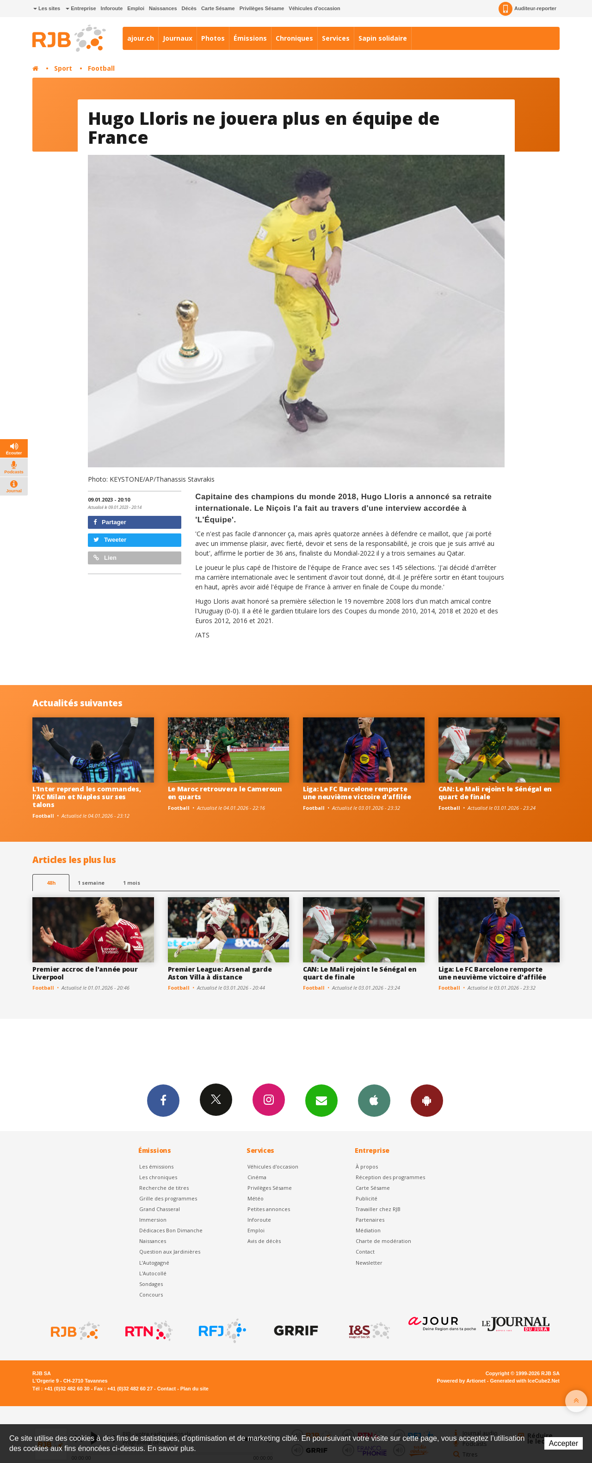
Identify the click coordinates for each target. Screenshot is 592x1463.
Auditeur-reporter (527, 9)
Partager (109, 522)
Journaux (177, 38)
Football (101, 68)
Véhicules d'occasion (314, 8)
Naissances (163, 8)
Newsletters (321, 1100)
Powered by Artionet (461, 1380)
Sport (63, 68)
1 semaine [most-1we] (91, 882)
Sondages (151, 1284)
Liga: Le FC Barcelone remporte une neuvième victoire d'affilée (357, 792)
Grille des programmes (168, 1198)
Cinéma (256, 1177)
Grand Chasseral (159, 1209)
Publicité (366, 1198)
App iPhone (374, 1100)
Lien (105, 557)
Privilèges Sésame (262, 8)
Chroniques (294, 38)
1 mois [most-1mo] (131, 882)
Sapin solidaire (382, 38)
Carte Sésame (218, 8)
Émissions (250, 38)
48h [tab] (51, 882)
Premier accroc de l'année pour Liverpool (85, 973)
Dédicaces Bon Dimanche (171, 1230)
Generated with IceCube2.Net (525, 1380)
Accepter (563, 1443)
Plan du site (194, 1388)
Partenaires (370, 1220)
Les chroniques (158, 1177)
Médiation (368, 1230)
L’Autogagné (154, 1263)
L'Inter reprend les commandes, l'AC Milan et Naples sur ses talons (86, 796)
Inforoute (112, 8)
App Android (427, 1100)
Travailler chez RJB (378, 1209)
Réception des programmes (390, 1177)
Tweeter (110, 539)
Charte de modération (383, 1241)
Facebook (163, 1100)
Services (336, 38)
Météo (255, 1198)
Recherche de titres (164, 1188)
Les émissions (156, 1166)
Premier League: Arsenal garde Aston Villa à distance (220, 973)
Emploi (135, 8)
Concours (151, 1295)
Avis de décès (264, 1241)
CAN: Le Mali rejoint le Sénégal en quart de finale (495, 792)
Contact (365, 1252)
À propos (367, 1166)
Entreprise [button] (81, 8)
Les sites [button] (46, 8)
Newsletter (369, 1263)
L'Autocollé (152, 1273)
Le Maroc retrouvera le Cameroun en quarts (225, 792)
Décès (189, 8)
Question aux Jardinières (169, 1252)
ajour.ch (140, 38)
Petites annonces (268, 1209)
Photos (213, 38)
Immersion (152, 1220)
